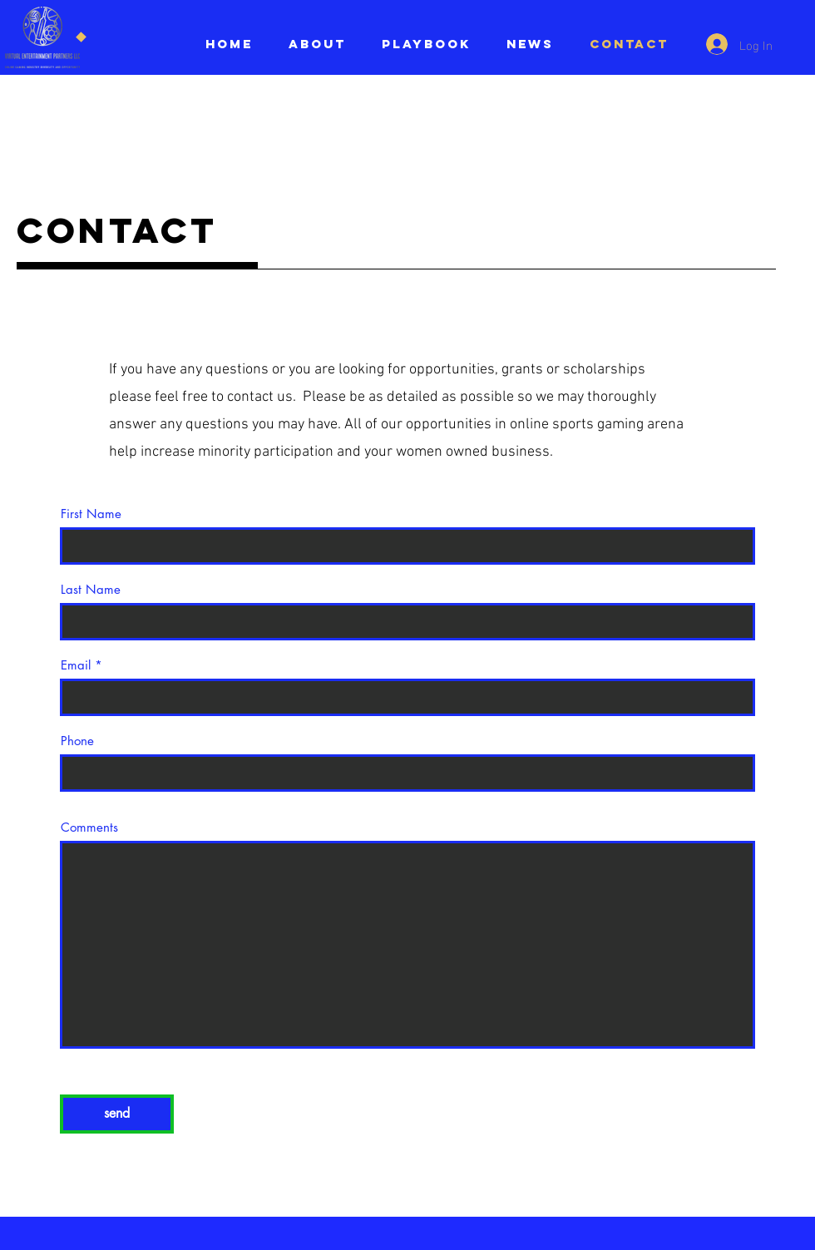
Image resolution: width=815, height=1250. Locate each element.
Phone (77, 740)
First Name (91, 513)
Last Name (91, 589)
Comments (89, 827)
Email (76, 665)
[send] (117, 1114)
